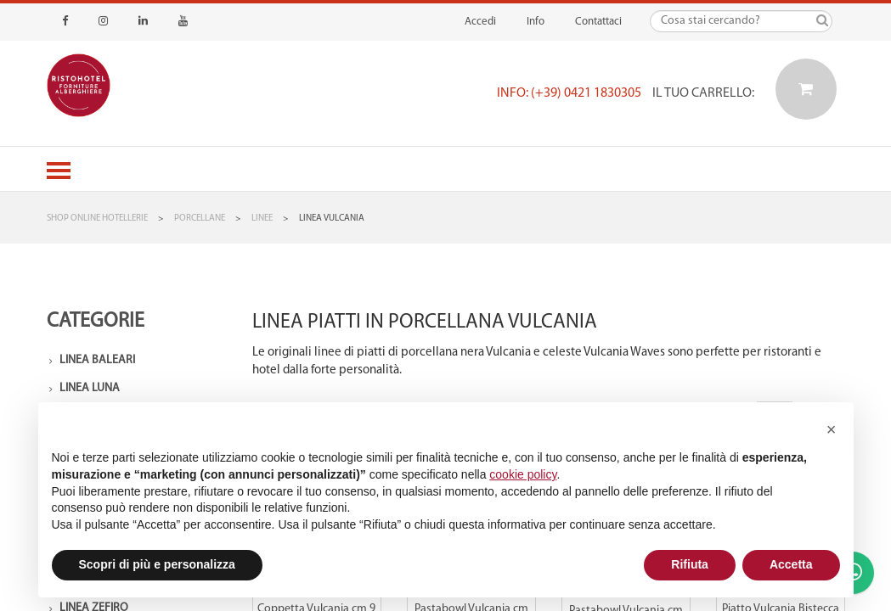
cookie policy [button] (522, 474)
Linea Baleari (97, 360)
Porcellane (199, 218)
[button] (831, 429)
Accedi (480, 21)
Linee (262, 218)
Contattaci (598, 21)
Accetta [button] (791, 564)
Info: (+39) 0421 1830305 (569, 93)
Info (535, 21)
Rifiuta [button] (689, 564)
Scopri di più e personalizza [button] (157, 564)
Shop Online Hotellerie (97, 218)
